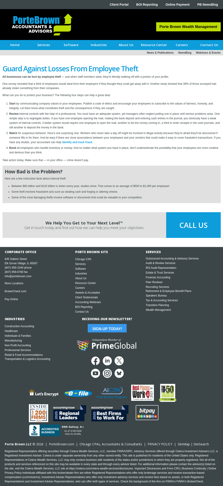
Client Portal (119, 4)
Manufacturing (13, 340)
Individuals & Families (18, 335)
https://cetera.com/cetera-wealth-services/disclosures (101, 468)
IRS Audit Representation (161, 267)
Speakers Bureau (156, 295)
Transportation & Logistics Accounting (27, 359)
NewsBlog (184, 52)
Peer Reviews (154, 282)
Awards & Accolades (87, 292)
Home (15, 45)
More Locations (14, 283)
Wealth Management (158, 310)
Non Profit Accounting (18, 345)
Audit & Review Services (160, 263)
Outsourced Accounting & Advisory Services (172, 258)
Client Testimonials (86, 297)
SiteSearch (201, 444)
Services (80, 264)
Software (80, 268)
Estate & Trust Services (160, 272)
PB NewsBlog (207, 4)
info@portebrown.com (18, 276)
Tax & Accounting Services (162, 300)
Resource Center (85, 283)
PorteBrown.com (61, 444)
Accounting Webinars (88, 302)
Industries (81, 273)
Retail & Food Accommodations (24, 354)
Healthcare (11, 331)
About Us (80, 278)
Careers (80, 287)
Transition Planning (157, 305)
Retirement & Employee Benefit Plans (168, 291)
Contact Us (82, 311)
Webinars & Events (208, 52)
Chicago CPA (83, 259)
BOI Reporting (147, 4)
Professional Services (18, 350)
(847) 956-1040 (14, 267)
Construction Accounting (19, 326)
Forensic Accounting (158, 277)
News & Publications (160, 52)
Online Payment (177, 4)
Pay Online (11, 299)
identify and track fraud (77, 142)
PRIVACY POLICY (160, 444)
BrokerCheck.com (15, 291)
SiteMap (184, 444)
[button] (43, 45)
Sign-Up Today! (107, 329)
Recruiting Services (157, 287)
